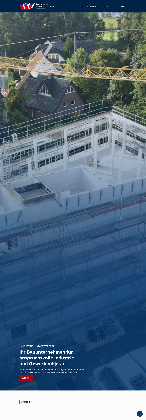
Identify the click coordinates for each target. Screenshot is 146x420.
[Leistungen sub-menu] (98, 6)
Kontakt (124, 6)
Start (81, 6)
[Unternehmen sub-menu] (116, 6)
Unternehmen (108, 6)
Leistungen (91, 6)
